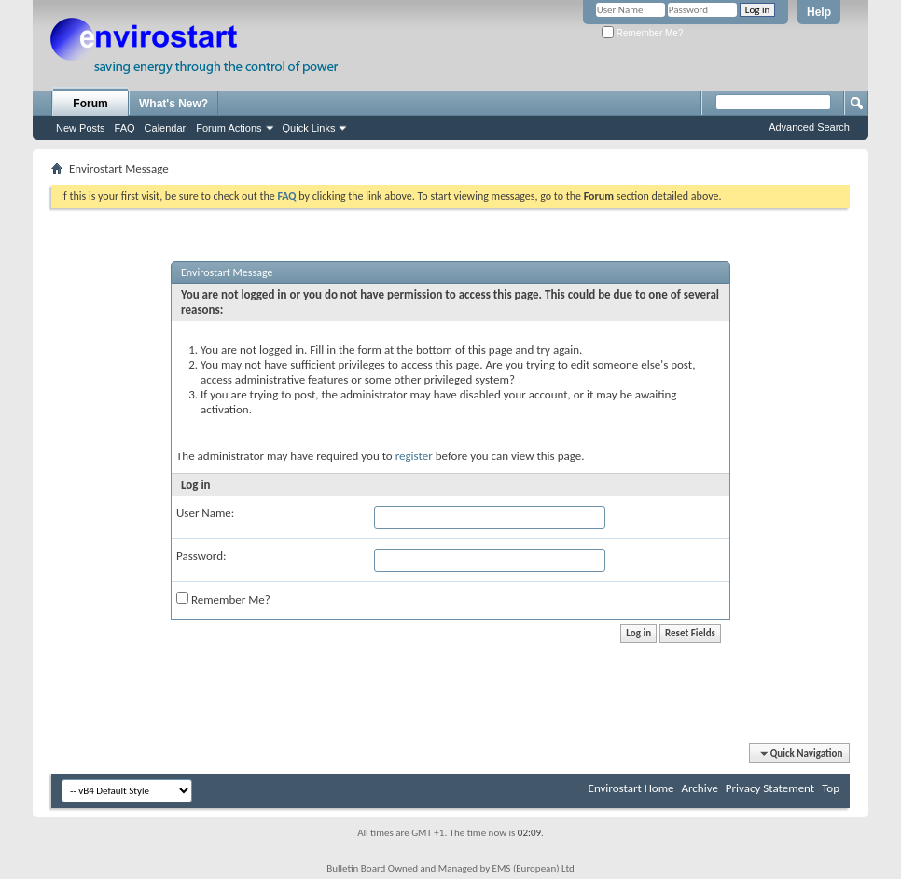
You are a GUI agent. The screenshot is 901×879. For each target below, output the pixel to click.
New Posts (80, 127)
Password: (201, 556)
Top (830, 788)
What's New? (173, 103)
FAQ (125, 127)
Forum (90, 103)
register (414, 456)
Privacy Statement (770, 788)
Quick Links (309, 127)
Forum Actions (228, 127)
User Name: (205, 513)
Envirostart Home (631, 788)
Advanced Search (809, 127)
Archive (699, 788)
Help (819, 12)
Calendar (166, 127)
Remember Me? (642, 33)
